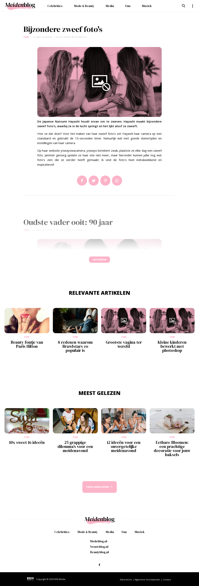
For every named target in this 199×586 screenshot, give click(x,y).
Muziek (147, 6)
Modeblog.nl (98, 541)
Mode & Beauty (84, 6)
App (117, 181)
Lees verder (99, 261)
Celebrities (55, 6)
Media (110, 6)
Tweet (94, 181)
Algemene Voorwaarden (147, 579)
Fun (127, 6)
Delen (82, 181)
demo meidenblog (75, 37)
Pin (105, 181)
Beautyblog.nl (99, 552)
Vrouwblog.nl (99, 547)
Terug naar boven (97, 490)
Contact (167, 579)
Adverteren (126, 579)
